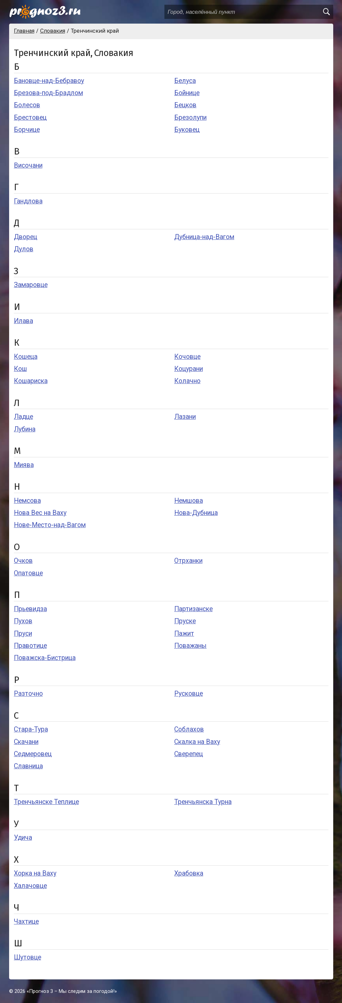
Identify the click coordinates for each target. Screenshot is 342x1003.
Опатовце (28, 573)
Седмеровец (33, 754)
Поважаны (190, 646)
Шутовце (27, 957)
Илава (23, 321)
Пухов (23, 621)
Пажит (184, 633)
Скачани (26, 742)
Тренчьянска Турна (203, 802)
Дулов (23, 249)
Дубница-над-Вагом (204, 237)
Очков (23, 561)
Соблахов (189, 729)
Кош (20, 369)
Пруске (185, 621)
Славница (28, 766)
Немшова (188, 501)
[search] (326, 12)
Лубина (24, 429)
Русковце (188, 693)
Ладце (23, 417)
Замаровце (31, 285)
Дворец (25, 237)
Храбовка (188, 873)
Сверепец (188, 754)
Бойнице (187, 93)
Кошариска (31, 381)
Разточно (28, 693)
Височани (28, 165)
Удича (23, 837)
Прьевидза (30, 609)
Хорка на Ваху (35, 873)
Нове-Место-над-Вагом (50, 525)
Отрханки (188, 561)
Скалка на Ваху (197, 742)
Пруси (23, 633)
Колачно (187, 381)
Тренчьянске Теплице (46, 802)
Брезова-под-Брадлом (48, 93)
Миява (24, 465)
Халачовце (30, 886)
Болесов (27, 105)
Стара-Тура (31, 729)
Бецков (185, 105)
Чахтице (26, 921)
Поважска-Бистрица (45, 658)
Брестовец (30, 117)
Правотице (30, 646)
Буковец (187, 130)
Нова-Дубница (196, 513)
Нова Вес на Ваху (40, 513)
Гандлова (28, 201)
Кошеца (25, 357)
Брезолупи (190, 117)
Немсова (27, 501)
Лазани (185, 417)
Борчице (27, 130)
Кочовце (187, 357)
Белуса (185, 81)
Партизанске (193, 609)
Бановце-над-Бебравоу (49, 81)
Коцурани (188, 369)
